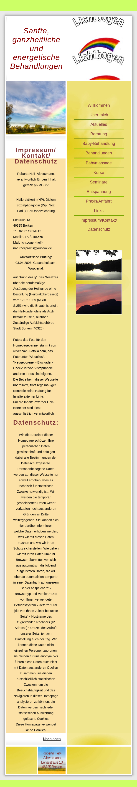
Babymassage (99, 163)
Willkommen (99, 105)
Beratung (98, 134)
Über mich (98, 115)
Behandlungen (99, 153)
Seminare (98, 182)
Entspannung (99, 191)
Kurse (98, 172)
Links (99, 210)
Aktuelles (98, 124)
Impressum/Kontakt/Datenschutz (99, 221)
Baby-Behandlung (98, 143)
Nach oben (52, 739)
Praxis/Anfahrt (99, 201)
